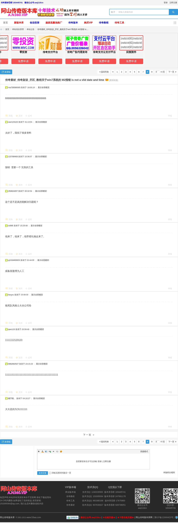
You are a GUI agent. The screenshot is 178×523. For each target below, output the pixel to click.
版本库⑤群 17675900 (115, 500)
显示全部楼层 (43, 87)
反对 (30, 116)
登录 (166, 2)
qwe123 (11, 329)
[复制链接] (113, 80)
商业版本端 (70, 492)
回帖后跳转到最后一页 (60, 473)
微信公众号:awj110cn (33, 2)
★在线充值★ (109, 517)
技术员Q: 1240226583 (92, 492)
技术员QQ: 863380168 (92, 500)
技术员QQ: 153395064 (92, 496)
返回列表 (105, 72)
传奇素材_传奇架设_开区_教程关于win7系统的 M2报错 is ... (63, 29)
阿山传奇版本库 (1, 29)
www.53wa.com (34, 517)
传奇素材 (70, 505)
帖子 (113, 12)
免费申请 (24, 61)
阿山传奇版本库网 (144, 517)
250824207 (13, 191)
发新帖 (7, 72)
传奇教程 (103, 22)
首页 (5, 22)
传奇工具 (119, 22)
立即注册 (173, 2)
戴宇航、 (12, 398)
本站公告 (30, 29)
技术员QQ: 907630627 (92, 505)
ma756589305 (14, 87)
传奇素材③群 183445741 (12, 2)
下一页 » (89, 435)
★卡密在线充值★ (125, 517)
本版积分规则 (169, 472)
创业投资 (34, 22)
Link (49, 451)
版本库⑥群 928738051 (115, 505)
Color (42, 451)
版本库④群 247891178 (115, 496)
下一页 (171, 72)
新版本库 (19, 22)
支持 (21, 116)
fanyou (11, 295)
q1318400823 (14, 260)
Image (46, 451)
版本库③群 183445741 (115, 492)
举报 (170, 116)
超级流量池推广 (54, 22)
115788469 (13, 156)
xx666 (10, 226)
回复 (11, 116)
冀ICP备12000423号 (163, 517)
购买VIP (88, 22)
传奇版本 (73, 22)
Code (57, 451)
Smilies (60, 451)
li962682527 (13, 364)
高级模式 (144, 451)
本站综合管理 (18, 29)
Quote (53, 451)
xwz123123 (13, 122)
